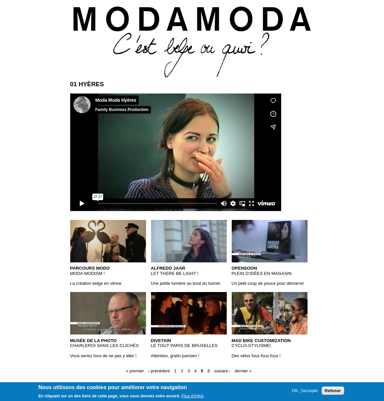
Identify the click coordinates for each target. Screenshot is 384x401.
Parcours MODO (90, 268)
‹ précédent (159, 370)
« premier (135, 370)
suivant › (222, 370)
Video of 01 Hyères (175, 152)
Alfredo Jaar (168, 268)
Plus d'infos (192, 395)
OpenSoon (244, 268)
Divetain (161, 340)
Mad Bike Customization (261, 340)
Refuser (333, 390)
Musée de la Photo (93, 340)
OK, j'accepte (305, 390)
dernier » (243, 370)
